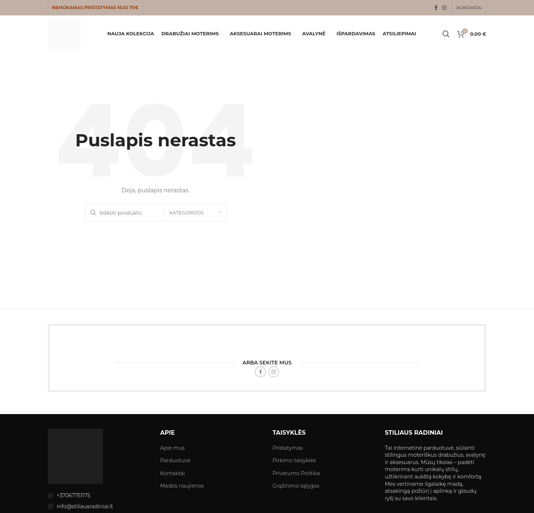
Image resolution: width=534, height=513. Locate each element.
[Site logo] (64, 33)
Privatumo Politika (296, 473)
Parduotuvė (175, 460)
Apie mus (172, 448)
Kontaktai (172, 473)
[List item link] (98, 495)
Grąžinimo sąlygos (296, 485)
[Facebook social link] (436, 8)
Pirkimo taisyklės (294, 460)
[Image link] (75, 456)
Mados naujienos (182, 485)
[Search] (446, 33)
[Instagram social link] (444, 8)
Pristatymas (288, 448)
